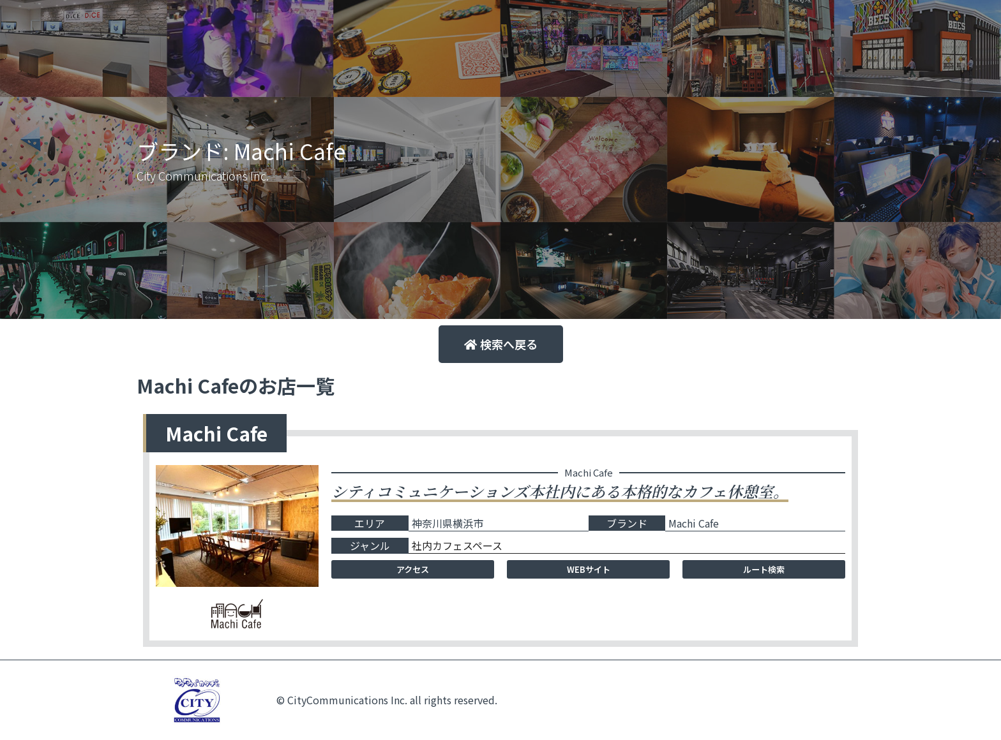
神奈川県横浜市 (447, 523)
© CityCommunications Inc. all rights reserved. (386, 699)
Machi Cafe (693, 523)
